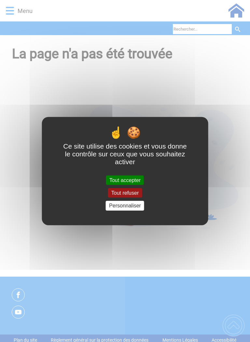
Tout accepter (125, 180)
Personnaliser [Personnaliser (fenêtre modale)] (125, 205)
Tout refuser (125, 193)
